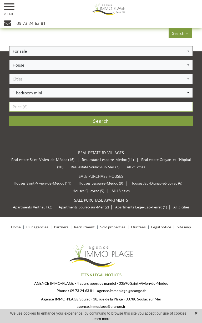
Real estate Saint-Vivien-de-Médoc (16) (43, 159)
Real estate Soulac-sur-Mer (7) (95, 166)
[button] (101, 51)
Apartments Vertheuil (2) (32, 206)
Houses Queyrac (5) (88, 190)
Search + (180, 33)
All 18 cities (121, 190)
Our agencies (37, 227)
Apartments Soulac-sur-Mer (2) (84, 206)
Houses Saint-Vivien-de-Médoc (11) (42, 183)
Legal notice (161, 227)
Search (101, 121)
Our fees (138, 227)
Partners (61, 227)
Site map (184, 227)
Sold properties (112, 227)
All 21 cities (136, 166)
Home (16, 227)
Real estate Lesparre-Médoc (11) (108, 159)
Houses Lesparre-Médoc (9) (101, 183)
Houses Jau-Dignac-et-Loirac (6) (156, 183)
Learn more (101, 319)
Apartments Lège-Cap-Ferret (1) (141, 206)
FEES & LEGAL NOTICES (101, 275)
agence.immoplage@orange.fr (121, 290)
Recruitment (84, 227)
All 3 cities (181, 206)
